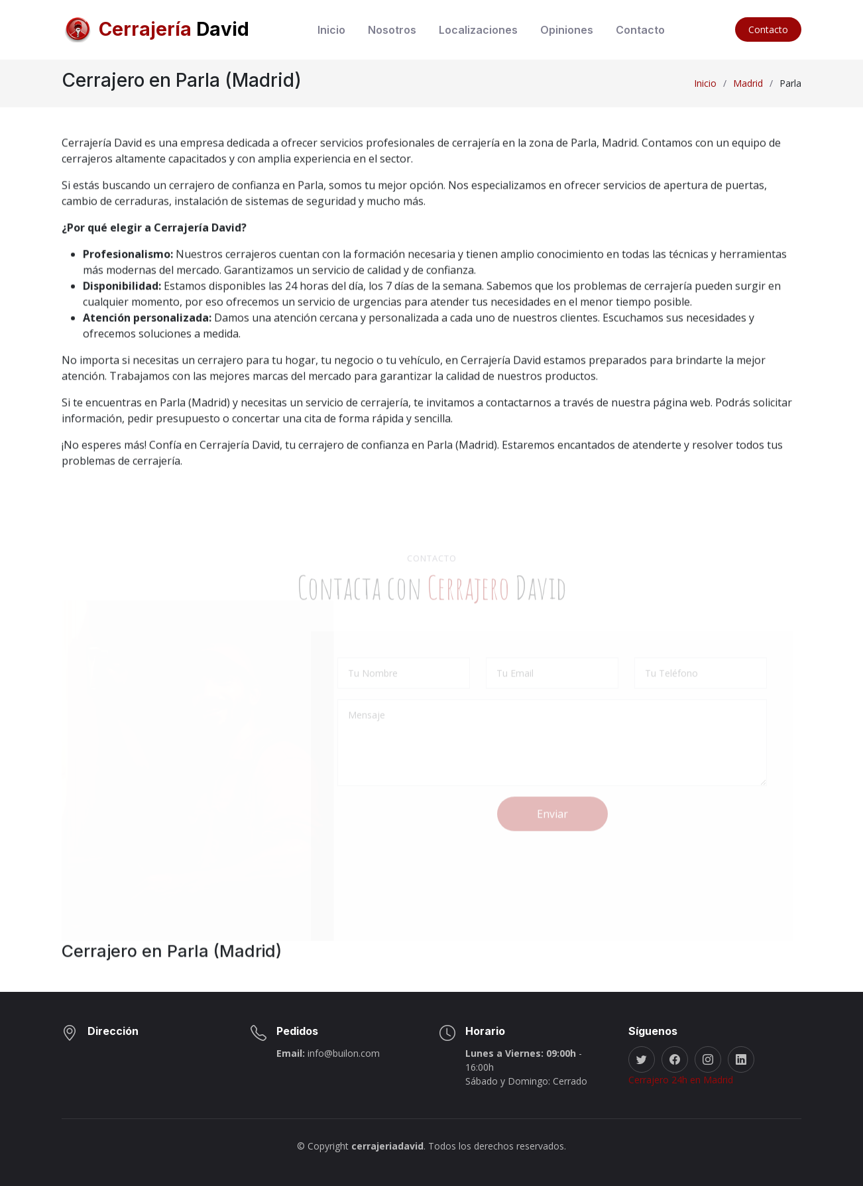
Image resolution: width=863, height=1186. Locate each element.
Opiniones (566, 29)
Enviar (552, 831)
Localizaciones (478, 29)
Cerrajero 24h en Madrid (680, 1079)
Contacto (640, 29)
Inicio (331, 29)
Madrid (748, 83)
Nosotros (392, 29)
